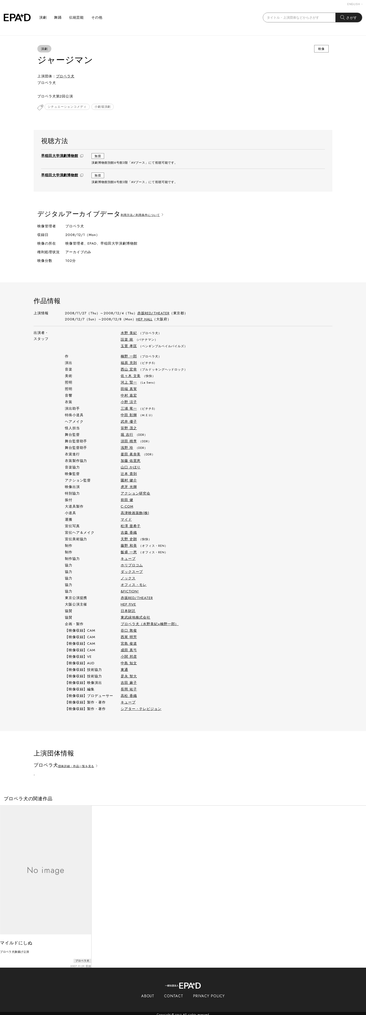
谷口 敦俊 (129, 631)
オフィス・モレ (134, 585)
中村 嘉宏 (129, 395)
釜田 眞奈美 (131, 454)
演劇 (43, 17)
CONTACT (173, 993)
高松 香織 (129, 696)
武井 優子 (129, 422)
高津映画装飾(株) (135, 513)
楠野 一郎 (129, 356)
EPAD (178, 1012)
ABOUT (148, 993)
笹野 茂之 (129, 428)
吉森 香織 (129, 533)
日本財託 (128, 611)
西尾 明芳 (129, 637)
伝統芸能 (76, 17)
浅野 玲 (127, 448)
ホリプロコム (132, 565)
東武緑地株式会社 (135, 617)
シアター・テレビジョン (141, 709)
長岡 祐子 (129, 689)
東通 (124, 670)
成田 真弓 (129, 650)
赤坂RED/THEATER (153, 313)
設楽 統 (127, 340)
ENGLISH (354, 4)
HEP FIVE (128, 604)
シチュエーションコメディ (68, 107)
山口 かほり (131, 467)
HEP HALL (144, 319)
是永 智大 (129, 676)
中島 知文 (129, 663)
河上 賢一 (129, 382)
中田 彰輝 (129, 415)
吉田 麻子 (129, 683)
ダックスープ (132, 572)
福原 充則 (129, 363)
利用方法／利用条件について (147, 214)
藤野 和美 (129, 546)
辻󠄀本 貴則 (129, 474)
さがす (348, 17)
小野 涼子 (129, 402)
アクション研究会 (135, 493)
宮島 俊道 (129, 644)
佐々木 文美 (131, 376)
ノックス (128, 578)
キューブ (128, 559)
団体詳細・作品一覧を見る (83, 766)
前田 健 (127, 500)
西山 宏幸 (129, 369)
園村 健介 (129, 480)
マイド (126, 520)
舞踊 (58, 17)
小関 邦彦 (129, 657)
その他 (96, 17)
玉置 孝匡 (129, 346)
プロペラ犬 (65, 76)
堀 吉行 (127, 435)
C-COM (127, 506)
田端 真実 (129, 389)
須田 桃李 (129, 441)
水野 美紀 (129, 333)
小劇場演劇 (105, 107)
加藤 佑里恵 (131, 461)
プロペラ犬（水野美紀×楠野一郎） (150, 624)
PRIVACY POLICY (209, 993)
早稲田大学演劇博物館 (59, 156)
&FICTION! (130, 591)
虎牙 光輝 (129, 487)
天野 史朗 (129, 539)
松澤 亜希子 (131, 526)
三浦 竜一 (129, 409)
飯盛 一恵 (129, 552)
